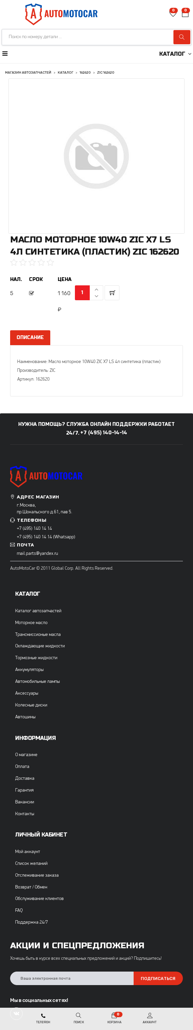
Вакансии (24, 802)
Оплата (22, 766)
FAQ (19, 910)
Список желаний (31, 863)
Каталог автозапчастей (38, 611)
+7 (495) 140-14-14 (103, 433)
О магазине (26, 754)
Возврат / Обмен (31, 887)
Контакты (24, 814)
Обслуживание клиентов (39, 898)
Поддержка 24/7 (31, 922)
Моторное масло (31, 622)
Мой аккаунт (27, 851)
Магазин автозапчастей (28, 73)
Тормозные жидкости (36, 658)
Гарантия (24, 790)
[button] (185, 14)
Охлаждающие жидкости (40, 646)
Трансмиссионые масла (38, 634)
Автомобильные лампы (37, 681)
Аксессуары (26, 693)
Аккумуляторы (29, 669)
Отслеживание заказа (37, 875)
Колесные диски (31, 705)
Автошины (25, 717)
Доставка (24, 778)
